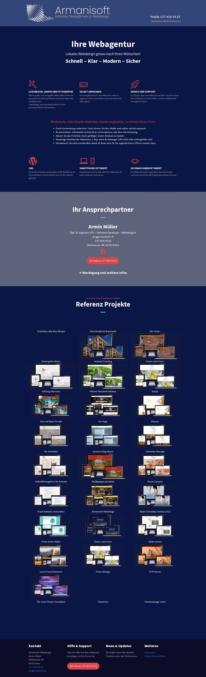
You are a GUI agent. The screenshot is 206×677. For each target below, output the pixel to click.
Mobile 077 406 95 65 (165, 17)
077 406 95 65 (36, 667)
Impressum (149, 652)
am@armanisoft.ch (37, 670)
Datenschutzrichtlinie (154, 656)
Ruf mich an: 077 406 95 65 (103, 260)
